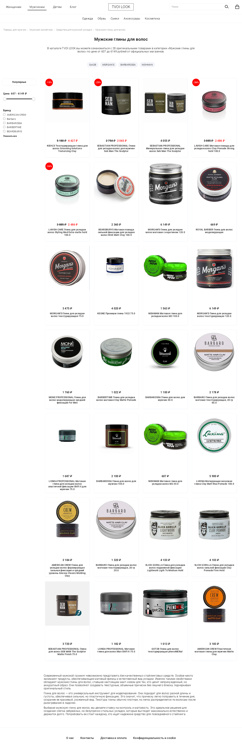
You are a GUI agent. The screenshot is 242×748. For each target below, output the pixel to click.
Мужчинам (37, 7)
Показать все (10, 136)
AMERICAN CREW (14, 114)
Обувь (102, 18)
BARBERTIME (12, 127)
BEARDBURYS (12, 131)
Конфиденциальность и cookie (154, 738)
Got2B (92, 64)
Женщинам (13, 7)
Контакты (87, 738)
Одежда (87, 18)
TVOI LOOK (121, 7)
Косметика (152, 18)
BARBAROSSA (128, 64)
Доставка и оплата (113, 738)
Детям (57, 7)
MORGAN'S (108, 64)
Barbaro (9, 119)
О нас (70, 738)
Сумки (115, 18)
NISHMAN (147, 64)
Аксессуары (132, 18)
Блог (73, 7)
